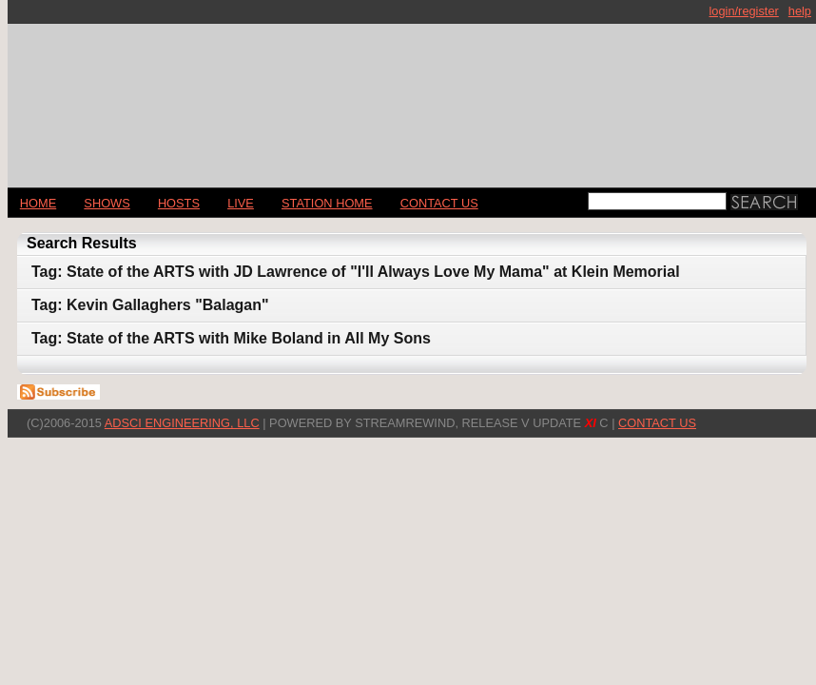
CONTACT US (439, 203)
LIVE (240, 203)
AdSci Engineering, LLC (182, 423)
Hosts (179, 203)
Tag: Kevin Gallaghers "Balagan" (150, 305)
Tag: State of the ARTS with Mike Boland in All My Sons (231, 338)
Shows (106, 203)
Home (38, 203)
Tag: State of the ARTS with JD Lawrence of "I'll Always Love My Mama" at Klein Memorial (355, 272)
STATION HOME (327, 203)
